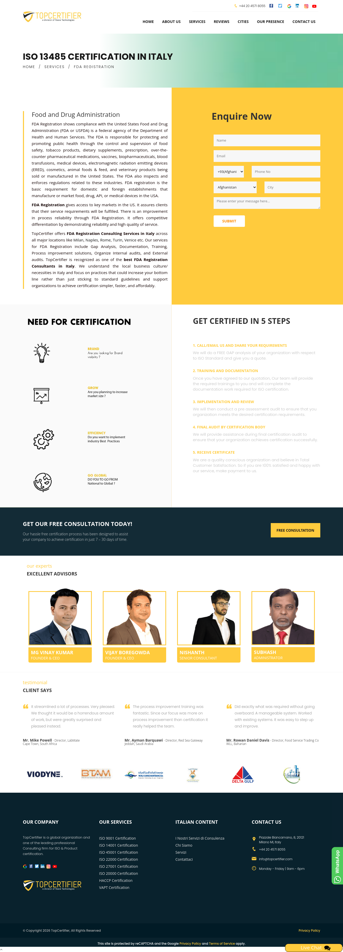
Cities (243, 21)
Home (148, 21)
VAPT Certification (114, 887)
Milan (78, 239)
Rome (105, 239)
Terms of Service (222, 943)
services (197, 21)
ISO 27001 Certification (118, 866)
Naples (92, 239)
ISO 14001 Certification (118, 845)
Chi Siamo (184, 845)
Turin (117, 239)
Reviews (221, 21)
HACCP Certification (116, 880)
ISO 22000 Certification (118, 859)
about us (171, 21)
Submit (229, 221)
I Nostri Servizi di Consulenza (200, 838)
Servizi (181, 852)
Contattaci (184, 859)
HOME (29, 66)
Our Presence (270, 21)
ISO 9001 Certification (117, 838)
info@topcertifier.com (275, 859)
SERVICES (54, 66)
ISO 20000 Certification (118, 873)
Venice (130, 239)
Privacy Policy (309, 930)
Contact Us (303, 21)
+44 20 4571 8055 (252, 6)
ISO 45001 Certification (118, 852)
